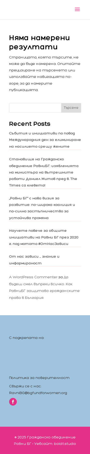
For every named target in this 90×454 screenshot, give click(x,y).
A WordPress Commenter (33, 277)
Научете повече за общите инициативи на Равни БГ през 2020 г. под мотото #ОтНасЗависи (43, 237)
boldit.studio (65, 443)
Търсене (71, 108)
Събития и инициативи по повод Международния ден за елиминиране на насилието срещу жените (45, 139)
